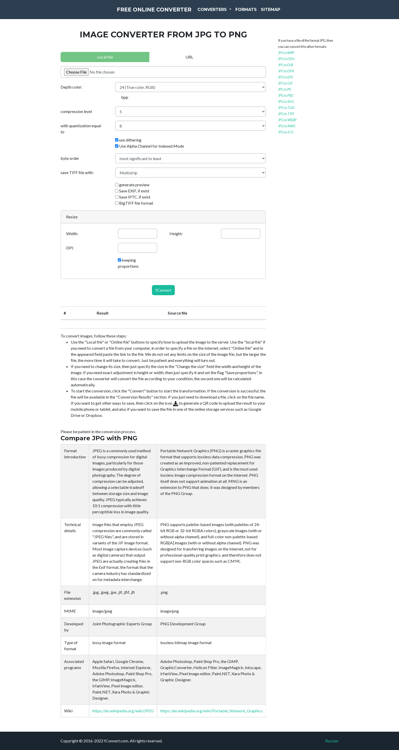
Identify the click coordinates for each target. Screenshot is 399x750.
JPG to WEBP (287, 120)
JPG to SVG (286, 102)
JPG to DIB (285, 65)
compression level (76, 111)
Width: (72, 233)
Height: (176, 233)
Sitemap (282, 12)
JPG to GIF (285, 83)
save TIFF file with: (77, 172)
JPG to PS (284, 89)
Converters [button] (224, 12)
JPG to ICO (286, 132)
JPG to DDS (286, 59)
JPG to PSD (285, 95)
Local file (105, 56)
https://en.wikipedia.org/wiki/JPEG (123, 710)
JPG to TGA (286, 108)
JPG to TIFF (286, 114)
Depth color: (71, 86)
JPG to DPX (286, 71)
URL (189, 56)
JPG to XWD (286, 126)
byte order (70, 158)
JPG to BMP (286, 53)
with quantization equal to (81, 128)
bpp (124, 97)
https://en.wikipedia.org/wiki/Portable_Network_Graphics (211, 710)
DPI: (70, 247)
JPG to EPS (285, 77)
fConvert (163, 290)
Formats (257, 12)
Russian (331, 740)
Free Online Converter (154, 12)
